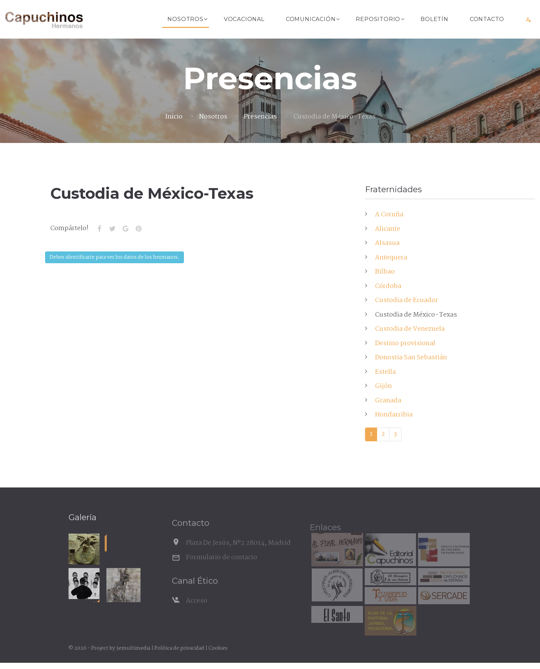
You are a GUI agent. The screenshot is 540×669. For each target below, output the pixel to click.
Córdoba (388, 286)
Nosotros (185, 19)
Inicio (174, 117)
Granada (388, 400)
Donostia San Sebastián (411, 357)
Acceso (196, 611)
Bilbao (385, 272)
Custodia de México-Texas (416, 315)
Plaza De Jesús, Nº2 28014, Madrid (238, 553)
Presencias (260, 117)
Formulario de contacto (221, 568)
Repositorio (378, 19)
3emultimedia (133, 648)
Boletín (434, 19)
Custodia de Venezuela (410, 329)
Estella (385, 372)
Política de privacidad (179, 648)
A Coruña (389, 214)
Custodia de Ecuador (406, 300)
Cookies (218, 648)
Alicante (387, 229)
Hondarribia (394, 415)
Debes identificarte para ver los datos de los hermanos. (114, 257)
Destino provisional (405, 343)
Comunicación (311, 19)
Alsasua (387, 243)
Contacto (487, 19)
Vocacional (244, 19)
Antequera (391, 258)
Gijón (383, 386)
